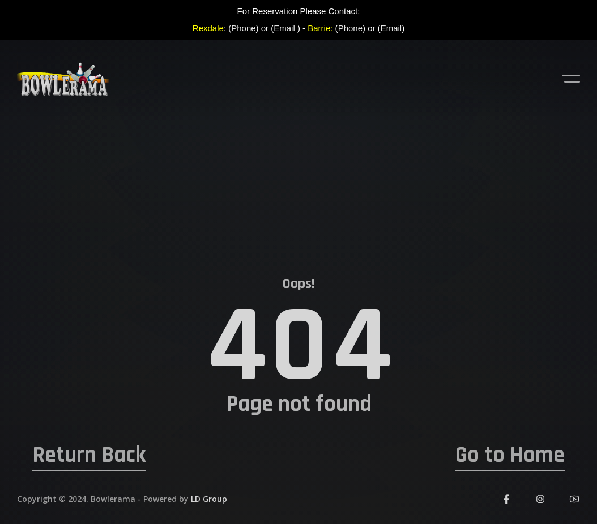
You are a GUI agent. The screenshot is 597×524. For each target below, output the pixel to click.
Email (284, 28)
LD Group (209, 498)
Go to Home (510, 455)
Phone (350, 28)
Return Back (89, 455)
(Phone (241, 28)
